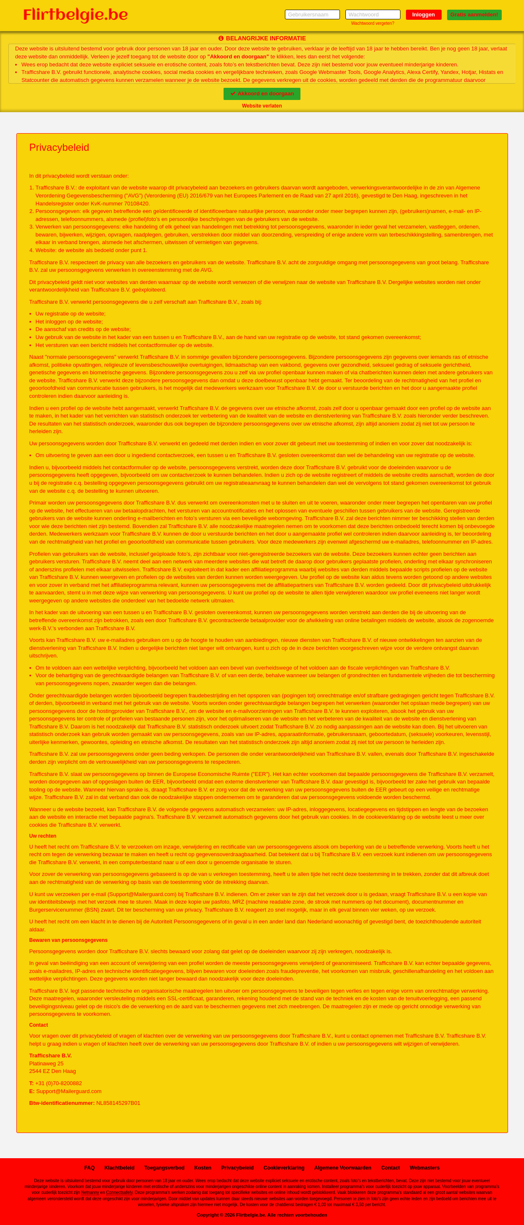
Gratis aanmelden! (474, 14)
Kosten (203, 1168)
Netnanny (90, 1192)
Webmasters (425, 1168)
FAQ (89, 1168)
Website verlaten (262, 106)
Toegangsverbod (164, 1168)
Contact (390, 1168)
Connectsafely (119, 1192)
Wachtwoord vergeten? (372, 23)
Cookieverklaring (283, 1168)
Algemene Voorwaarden (342, 1168)
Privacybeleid (237, 1168)
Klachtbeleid (119, 1168)
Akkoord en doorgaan (262, 93)
